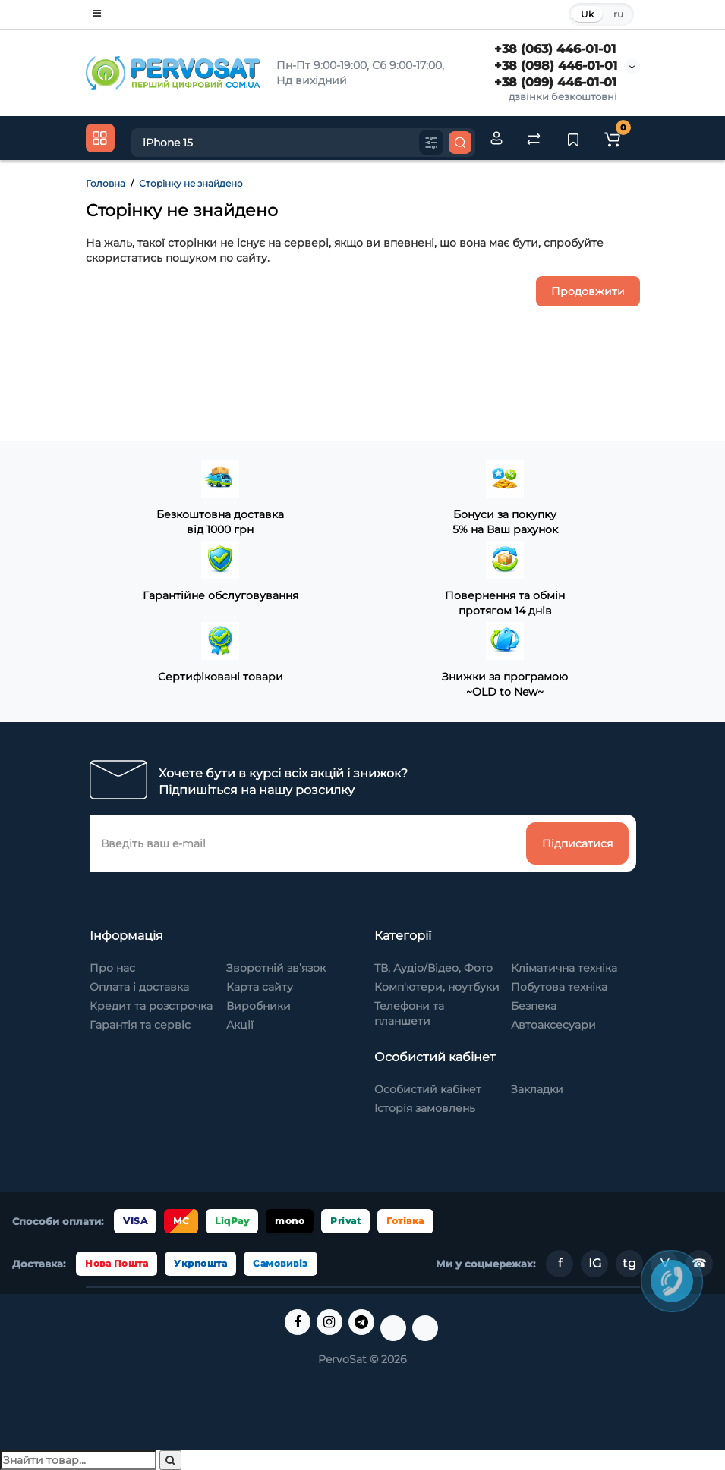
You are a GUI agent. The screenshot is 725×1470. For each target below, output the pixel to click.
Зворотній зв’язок (276, 968)
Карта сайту (259, 987)
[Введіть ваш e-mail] (308, 843)
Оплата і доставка (139, 987)
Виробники (258, 1006)
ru (618, 14)
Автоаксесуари (553, 1025)
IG (594, 1263)
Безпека (533, 1006)
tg (629, 1263)
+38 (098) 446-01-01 (555, 65)
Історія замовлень (424, 1108)
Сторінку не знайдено (191, 183)
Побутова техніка (559, 987)
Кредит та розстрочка (151, 1006)
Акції (240, 1025)
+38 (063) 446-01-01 (555, 49)
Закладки (537, 1089)
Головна (105, 183)
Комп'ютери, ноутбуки (437, 987)
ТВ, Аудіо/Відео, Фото (433, 968)
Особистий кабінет (427, 1089)
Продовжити (588, 291)
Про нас (112, 968)
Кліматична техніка (564, 968)
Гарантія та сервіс (140, 1025)
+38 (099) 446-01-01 (555, 82)
